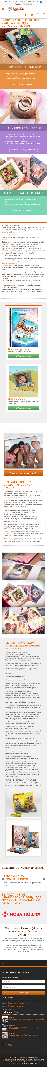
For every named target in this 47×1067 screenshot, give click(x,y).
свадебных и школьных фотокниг (27, 1060)
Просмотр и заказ (23, 356)
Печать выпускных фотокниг (23, 85)
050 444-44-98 (9, 2)
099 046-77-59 (32, 2)
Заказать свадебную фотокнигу (23, 150)
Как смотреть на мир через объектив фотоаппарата (23, 1027)
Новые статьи (11, 1012)
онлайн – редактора (9, 263)
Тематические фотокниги (23, 192)
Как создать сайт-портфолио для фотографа (26, 1018)
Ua (38, 14)
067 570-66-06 (20, 2)
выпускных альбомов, (10, 1060)
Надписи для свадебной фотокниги (23, 1034)
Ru (44, 14)
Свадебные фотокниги (23, 127)
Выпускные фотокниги (23, 66)
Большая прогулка (18, 349)
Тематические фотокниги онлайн (23, 211)
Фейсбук (9, 1045)
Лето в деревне (16, 399)
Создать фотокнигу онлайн (23, 473)
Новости (7, 998)
